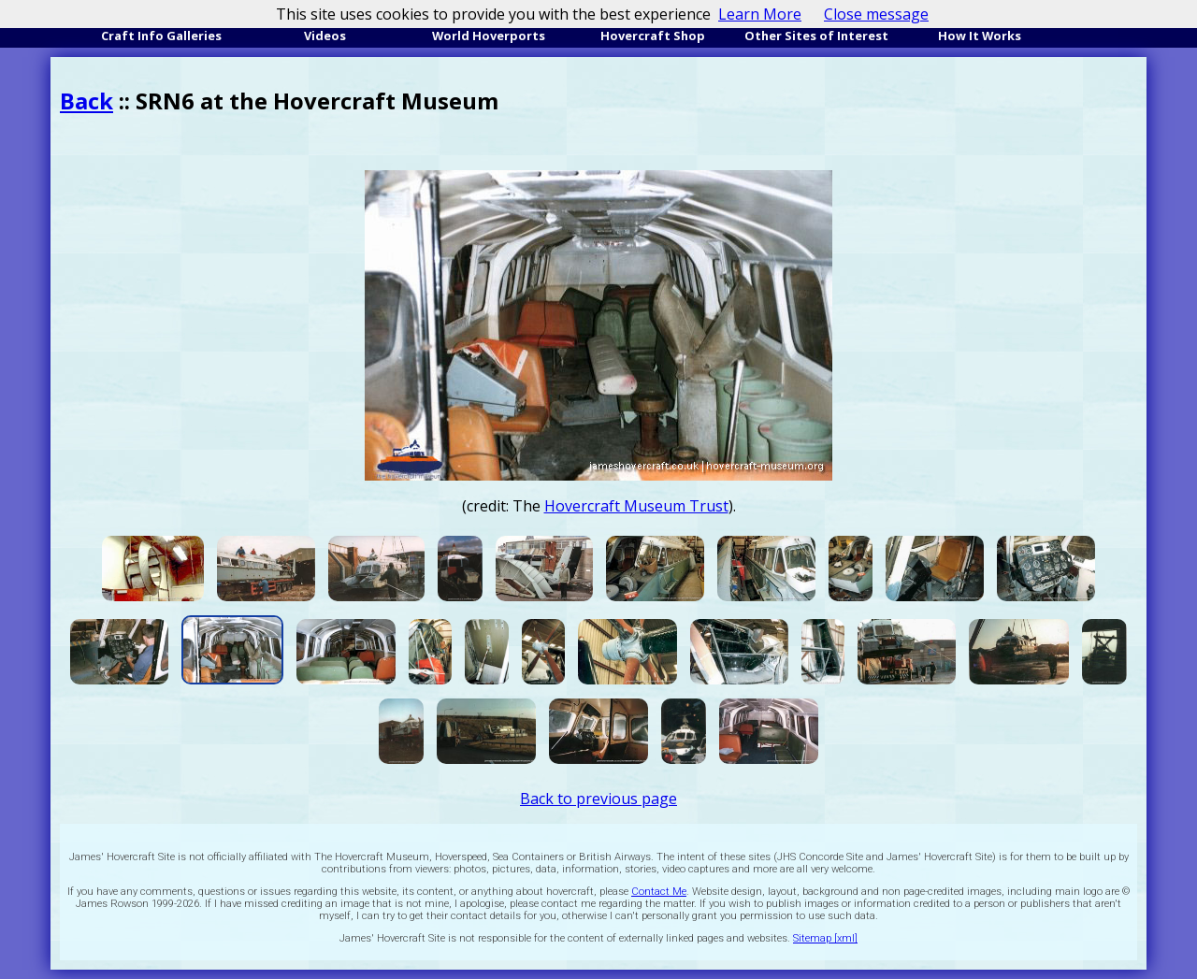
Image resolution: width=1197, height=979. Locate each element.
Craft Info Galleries (161, 35)
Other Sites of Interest (816, 35)
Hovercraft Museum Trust (636, 506)
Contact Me (658, 891)
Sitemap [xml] (825, 938)
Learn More (759, 14)
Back (86, 100)
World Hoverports (488, 35)
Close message (876, 14)
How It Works (979, 35)
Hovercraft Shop (652, 35)
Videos (325, 35)
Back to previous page (598, 798)
